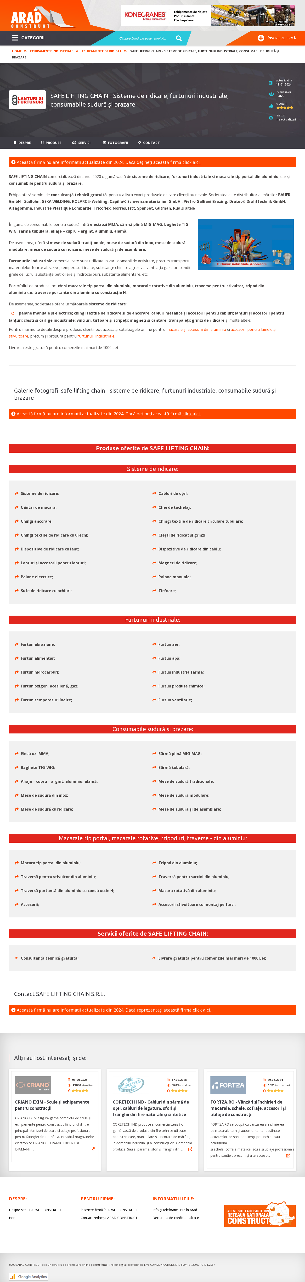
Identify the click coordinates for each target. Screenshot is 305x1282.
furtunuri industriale (96, 336)
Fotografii (115, 142)
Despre (22, 142)
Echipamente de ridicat (102, 51)
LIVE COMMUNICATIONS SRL (162, 1263)
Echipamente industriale (51, 51)
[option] (208, 15)
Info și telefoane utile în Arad (174, 1208)
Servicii (81, 142)
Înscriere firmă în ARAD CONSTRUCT (109, 1208)
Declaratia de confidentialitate (175, 1216)
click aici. (191, 162)
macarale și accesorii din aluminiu (196, 329)
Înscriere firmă (277, 37)
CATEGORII (28, 37)
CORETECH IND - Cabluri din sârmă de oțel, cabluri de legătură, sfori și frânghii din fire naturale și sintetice (151, 1107)
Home (17, 51)
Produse (51, 142)
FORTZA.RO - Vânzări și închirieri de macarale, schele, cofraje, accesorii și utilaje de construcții (248, 1107)
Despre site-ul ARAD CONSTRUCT (35, 1208)
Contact (149, 142)
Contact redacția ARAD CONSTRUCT (109, 1216)
